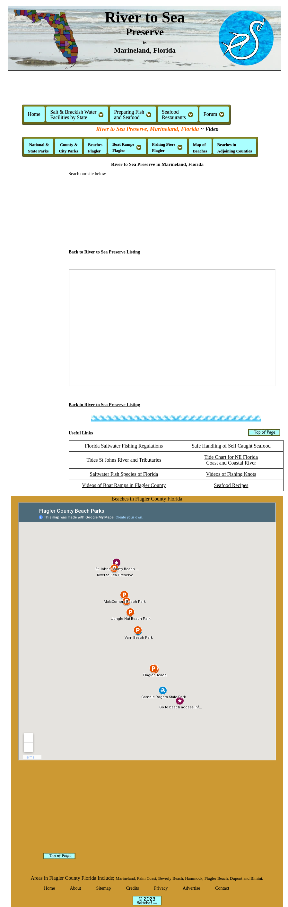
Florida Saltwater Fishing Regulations (124, 446)
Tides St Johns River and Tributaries (123, 460)
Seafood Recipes (231, 485)
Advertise (191, 888)
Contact (222, 888)
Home (34, 114)
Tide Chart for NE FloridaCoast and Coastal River (231, 460)
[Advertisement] (144, 90)
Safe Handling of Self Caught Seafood (231, 446)
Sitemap (103, 888)
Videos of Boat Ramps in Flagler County (124, 485)
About (75, 888)
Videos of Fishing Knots (231, 474)
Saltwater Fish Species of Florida (124, 474)
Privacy (161, 888)
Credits (132, 888)
